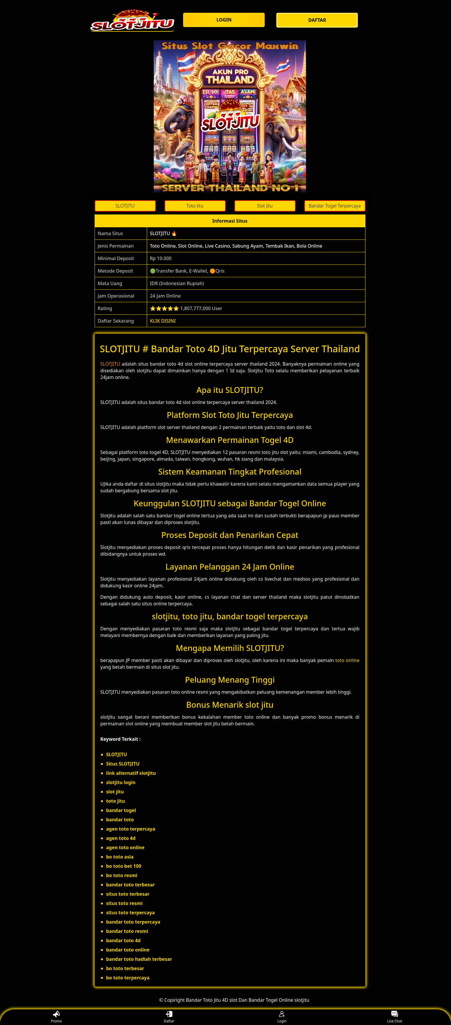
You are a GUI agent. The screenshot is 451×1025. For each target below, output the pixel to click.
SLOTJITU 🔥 (163, 233)
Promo (56, 1017)
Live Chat (394, 1017)
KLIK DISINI (163, 321)
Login (281, 1017)
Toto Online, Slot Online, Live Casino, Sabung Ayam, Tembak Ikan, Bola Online (236, 246)
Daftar (169, 1017)
